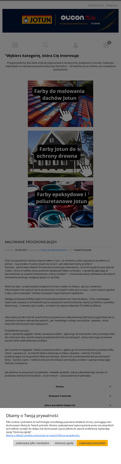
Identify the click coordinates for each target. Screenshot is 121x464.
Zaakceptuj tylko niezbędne (32, 443)
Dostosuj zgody (64, 443)
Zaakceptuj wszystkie (92, 443)
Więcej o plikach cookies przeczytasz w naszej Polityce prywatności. (43, 435)
